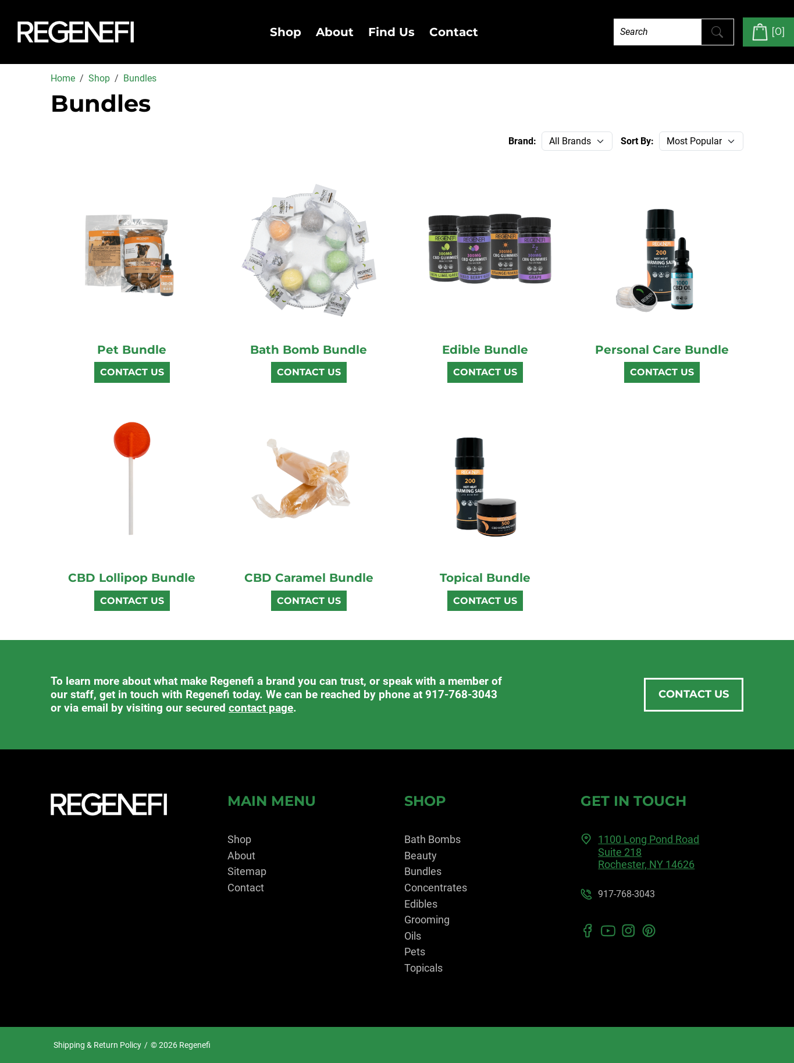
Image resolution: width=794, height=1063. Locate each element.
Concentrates (435, 887)
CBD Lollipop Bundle (131, 578)
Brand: (522, 141)
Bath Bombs (432, 839)
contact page (261, 707)
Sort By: (637, 141)
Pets (414, 951)
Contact (453, 32)
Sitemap (246, 871)
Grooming (427, 919)
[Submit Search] (717, 32)
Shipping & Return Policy (97, 1045)
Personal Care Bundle (662, 350)
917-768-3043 (461, 694)
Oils (412, 936)
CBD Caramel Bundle (308, 578)
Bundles (422, 871)
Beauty (420, 855)
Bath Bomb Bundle (308, 350)
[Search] (658, 31)
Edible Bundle (485, 350)
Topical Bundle (485, 578)
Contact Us (132, 372)
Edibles (420, 904)
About (335, 32)
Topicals (423, 968)
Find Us (391, 32)
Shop (285, 32)
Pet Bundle (131, 350)
